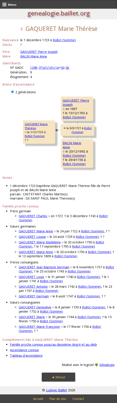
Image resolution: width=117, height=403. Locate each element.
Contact (78, 399)
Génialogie (107, 365)
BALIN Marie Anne (33, 56)
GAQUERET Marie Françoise (39, 327)
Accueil (38, 399)
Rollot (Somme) (64, 40)
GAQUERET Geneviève (35, 307)
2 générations (25, 92)
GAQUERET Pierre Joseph (39, 52)
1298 (33, 67)
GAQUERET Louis (31, 277)
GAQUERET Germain (34, 296)
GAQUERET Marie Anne (36, 231)
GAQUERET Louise (32, 237)
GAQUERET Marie (32, 317)
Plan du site (57, 399)
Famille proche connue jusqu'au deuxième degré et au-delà (53, 344)
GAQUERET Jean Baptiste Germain (44, 267)
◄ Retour (58, 377)
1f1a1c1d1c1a (48, 67)
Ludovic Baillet (56, 390)
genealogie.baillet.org (58, 13)
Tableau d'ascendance (26, 355)
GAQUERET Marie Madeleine (40, 242)
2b (67, 67)
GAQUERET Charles (33, 216)
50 (62, 67)
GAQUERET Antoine (33, 286)
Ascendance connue (24, 350)
